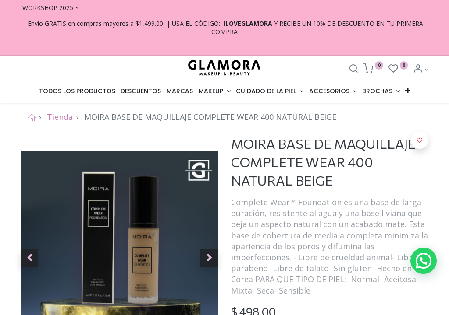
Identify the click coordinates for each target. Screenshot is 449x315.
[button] (408, 91)
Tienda (60, 117)
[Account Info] (420, 69)
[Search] (353, 69)
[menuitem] (77, 91)
